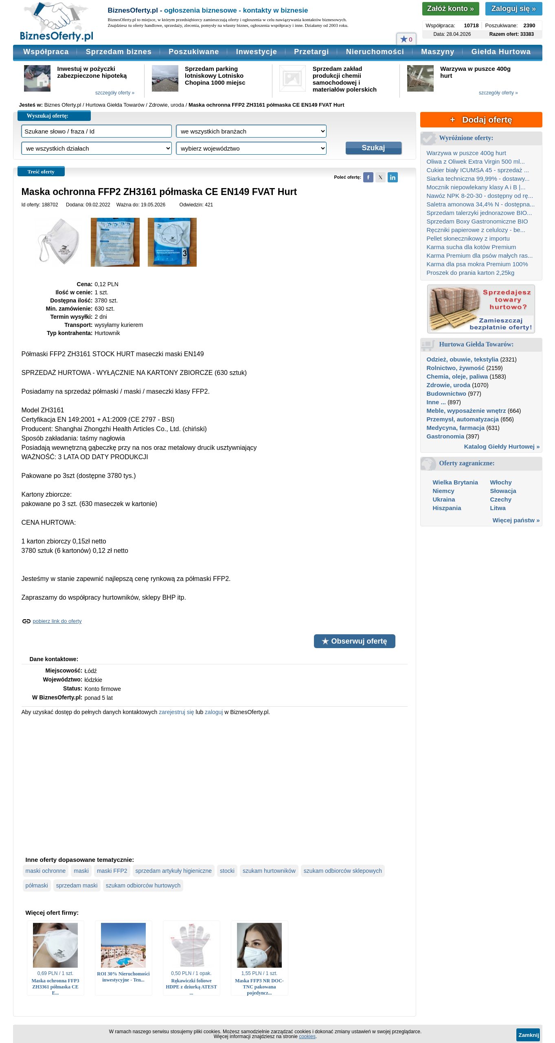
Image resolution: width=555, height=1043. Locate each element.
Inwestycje (256, 52)
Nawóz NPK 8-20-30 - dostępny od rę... (480, 195)
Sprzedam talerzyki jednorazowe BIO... (479, 212)
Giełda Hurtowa (501, 52)
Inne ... (436, 402)
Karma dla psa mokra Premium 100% (477, 264)
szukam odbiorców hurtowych (143, 885)
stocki (227, 871)
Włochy (501, 482)
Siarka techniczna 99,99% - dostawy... (478, 178)
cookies (307, 1036)
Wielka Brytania (455, 482)
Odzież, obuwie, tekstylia (463, 359)
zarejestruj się (176, 712)
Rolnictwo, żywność (456, 367)
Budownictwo (447, 393)
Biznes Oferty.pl (62, 105)
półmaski (37, 885)
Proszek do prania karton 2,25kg (471, 272)
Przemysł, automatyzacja (463, 419)
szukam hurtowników (269, 871)
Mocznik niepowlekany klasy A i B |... (476, 187)
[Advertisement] (215, 785)
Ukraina (444, 499)
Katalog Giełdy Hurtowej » (502, 446)
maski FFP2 (112, 871)
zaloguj (214, 712)
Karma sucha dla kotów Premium (471, 246)
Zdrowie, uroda (449, 384)
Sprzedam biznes (119, 52)
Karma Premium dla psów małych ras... (480, 255)
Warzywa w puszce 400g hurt (466, 152)
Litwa (498, 507)
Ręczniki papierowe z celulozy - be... (476, 229)
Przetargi (311, 52)
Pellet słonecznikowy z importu (468, 238)
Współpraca (46, 52)
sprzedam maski (77, 885)
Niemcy (443, 490)
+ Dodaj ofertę (481, 119)
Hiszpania (447, 507)
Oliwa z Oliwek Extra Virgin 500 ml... (476, 161)
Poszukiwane (194, 52)
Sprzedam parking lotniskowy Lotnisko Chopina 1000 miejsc (215, 75)
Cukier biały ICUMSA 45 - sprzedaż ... (478, 170)
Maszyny (437, 52)
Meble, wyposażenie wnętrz (466, 410)
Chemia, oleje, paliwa (457, 376)
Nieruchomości (375, 52)
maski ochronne (46, 871)
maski (81, 871)
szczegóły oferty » (114, 93)
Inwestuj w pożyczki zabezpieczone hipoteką (92, 72)
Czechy (501, 499)
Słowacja (503, 490)
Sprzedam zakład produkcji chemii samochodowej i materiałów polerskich (345, 79)
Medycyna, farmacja (456, 427)
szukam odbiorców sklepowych (343, 871)
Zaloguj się (513, 8)
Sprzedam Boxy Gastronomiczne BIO (477, 221)
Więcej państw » (516, 520)
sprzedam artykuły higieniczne (174, 871)
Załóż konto (450, 8)
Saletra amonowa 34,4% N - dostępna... (481, 204)
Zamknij (529, 1035)
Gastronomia (446, 436)
